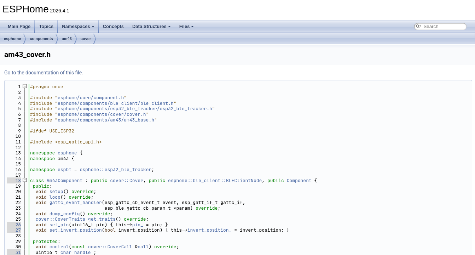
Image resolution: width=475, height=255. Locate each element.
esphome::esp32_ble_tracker (115, 169)
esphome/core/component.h (91, 98)
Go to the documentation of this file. (43, 72)
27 (14, 230)
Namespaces (78, 26)
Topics (46, 26)
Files (186, 26)
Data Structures (151, 26)
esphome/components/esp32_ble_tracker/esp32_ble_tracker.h (135, 109)
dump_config (65, 214)
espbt (64, 169)
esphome (12, 38)
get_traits (102, 219)
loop (55, 197)
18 (14, 180)
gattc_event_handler (76, 202)
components (41, 38)
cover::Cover (126, 180)
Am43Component (64, 180)
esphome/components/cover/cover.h (102, 114)
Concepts (113, 26)
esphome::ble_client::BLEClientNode (215, 180)
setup (56, 191)
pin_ (137, 225)
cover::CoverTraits (60, 219)
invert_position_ (209, 230)
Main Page (19, 26)
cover (86, 38)
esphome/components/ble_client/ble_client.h (116, 103)
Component (299, 180)
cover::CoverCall (110, 247)
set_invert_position (76, 230)
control (59, 247)
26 (14, 225)
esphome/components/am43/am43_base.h (106, 120)
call (143, 247)
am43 (67, 38)
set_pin (59, 225)
